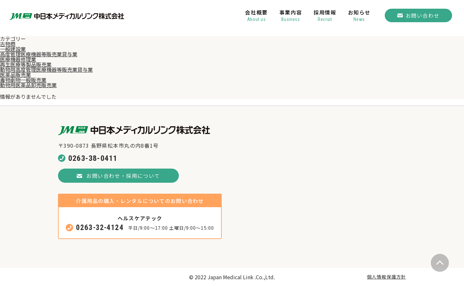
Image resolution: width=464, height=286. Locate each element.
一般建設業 (13, 48)
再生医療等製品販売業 (26, 64)
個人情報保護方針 (386, 276)
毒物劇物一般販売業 (23, 79)
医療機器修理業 (18, 59)
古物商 (7, 43)
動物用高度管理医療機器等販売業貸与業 (46, 69)
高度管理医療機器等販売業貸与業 (38, 54)
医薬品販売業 (15, 74)
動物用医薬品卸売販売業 (28, 85)
